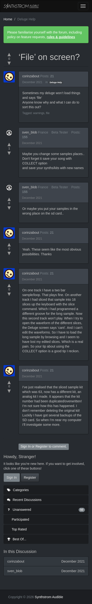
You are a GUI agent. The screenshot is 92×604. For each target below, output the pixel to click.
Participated (20, 519)
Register (41, 446)
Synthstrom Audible (21, 6)
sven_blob (29, 132)
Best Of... (16, 539)
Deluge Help (56, 82)
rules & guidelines (61, 37)
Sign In (25, 446)
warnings (38, 113)
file (48, 113)
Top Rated (19, 529)
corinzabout (30, 76)
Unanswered (46, 509)
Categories (18, 490)
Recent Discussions (24, 500)
